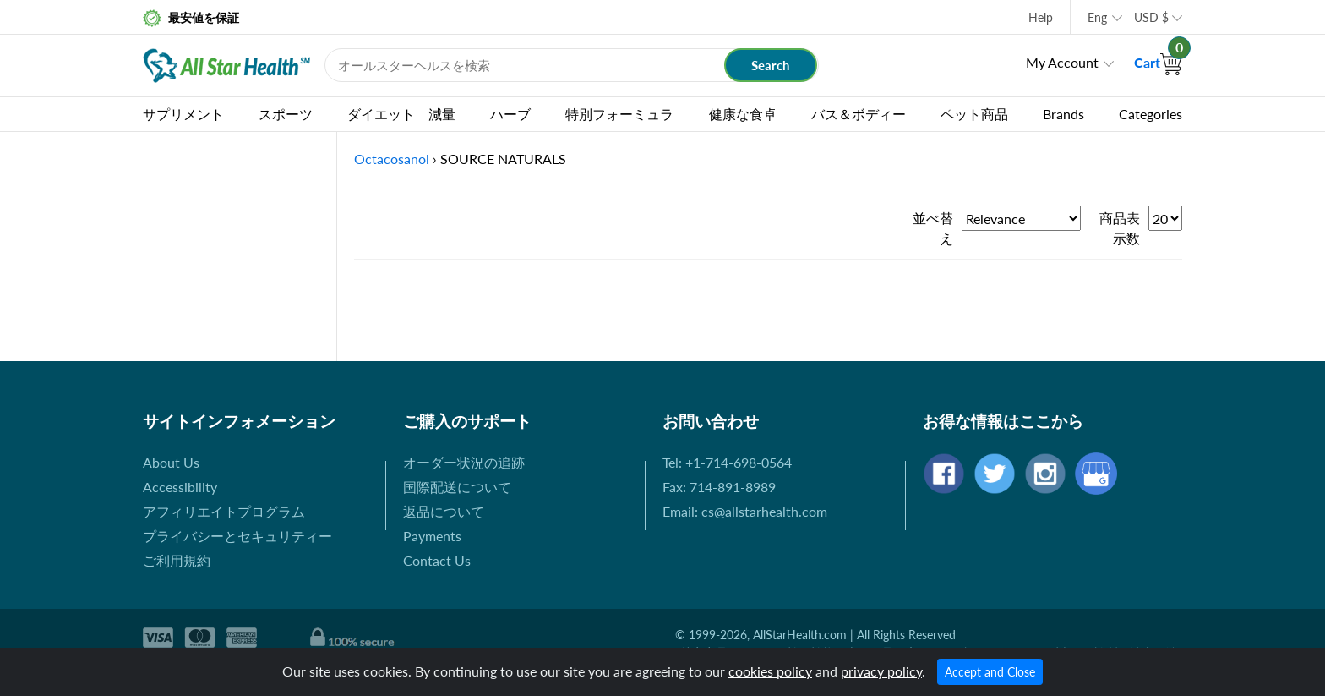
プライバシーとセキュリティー (237, 536)
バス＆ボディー (858, 114)
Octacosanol (391, 159)
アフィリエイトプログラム (224, 511)
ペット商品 (974, 114)
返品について (443, 511)
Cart (1158, 62)
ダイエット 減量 (401, 114)
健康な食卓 (743, 114)
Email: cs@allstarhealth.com (744, 511)
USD (1151, 17)
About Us (171, 462)
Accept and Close (990, 672)
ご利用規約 (176, 560)
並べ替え (933, 228)
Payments (432, 536)
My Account (1062, 62)
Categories (1150, 114)
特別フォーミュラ (619, 114)
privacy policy (881, 671)
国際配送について (457, 487)
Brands (1063, 114)
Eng (1097, 17)
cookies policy (770, 671)
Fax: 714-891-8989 (719, 487)
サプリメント (183, 114)
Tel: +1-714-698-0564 (727, 462)
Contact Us (437, 560)
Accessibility (180, 487)
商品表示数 (1119, 228)
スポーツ (286, 114)
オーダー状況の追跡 (464, 462)
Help (1040, 17)
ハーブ (510, 114)
